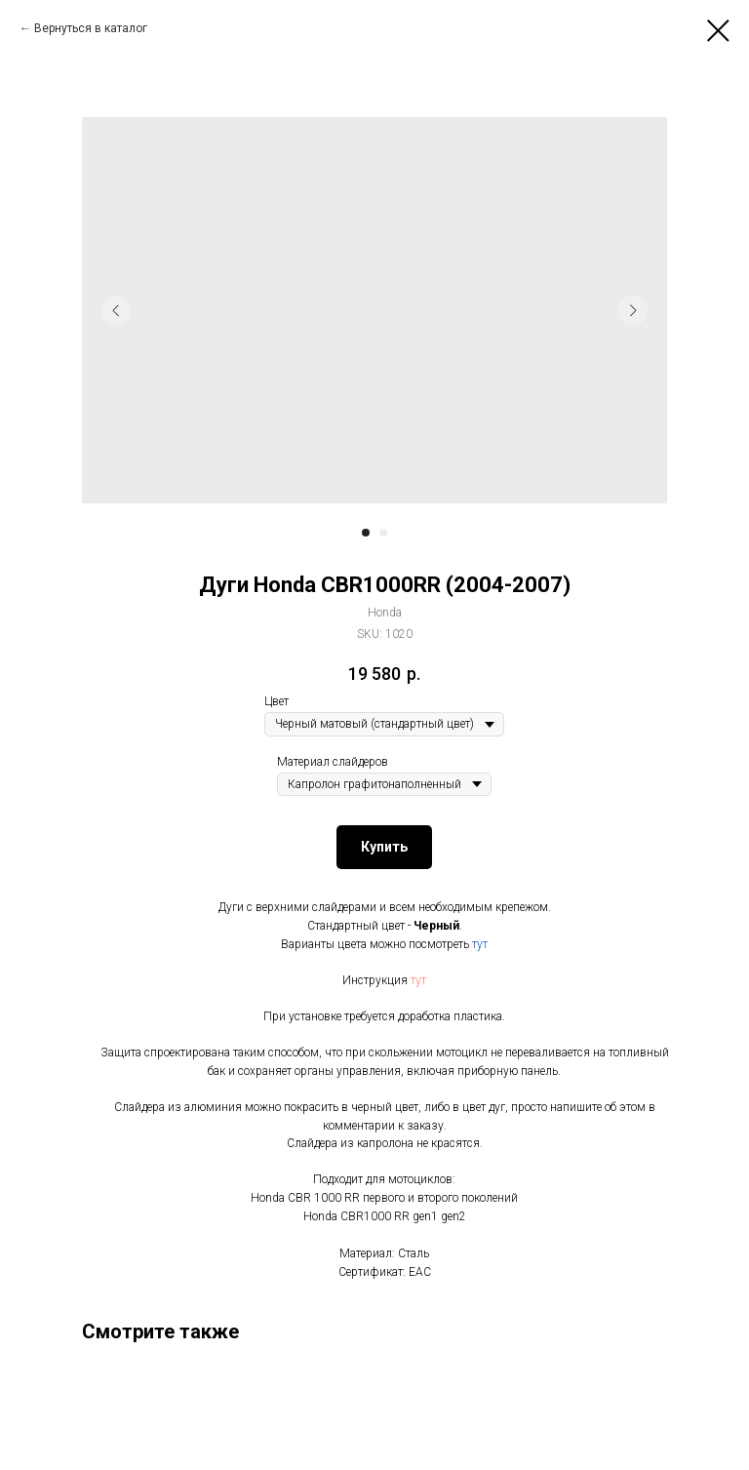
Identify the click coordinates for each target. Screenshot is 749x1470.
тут (480, 944)
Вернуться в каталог (90, 28)
